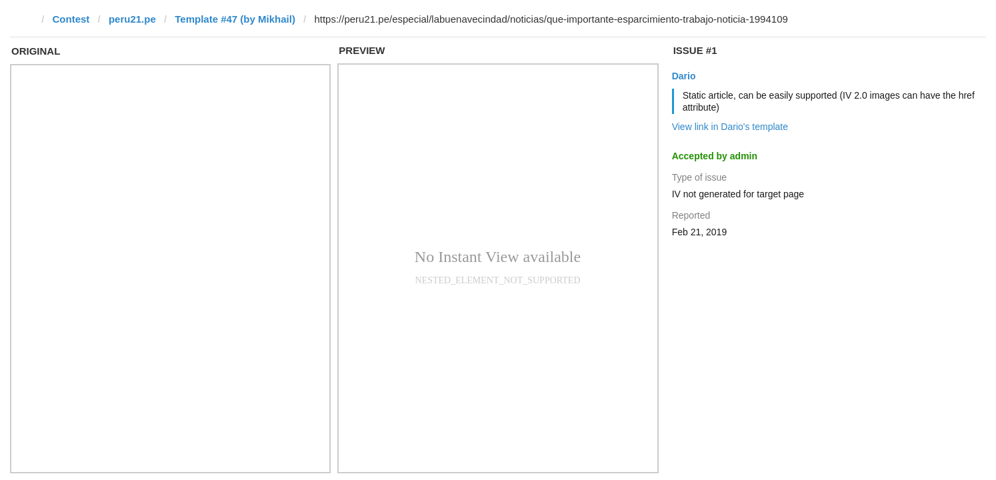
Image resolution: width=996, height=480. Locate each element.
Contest (71, 19)
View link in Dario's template (730, 126)
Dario (684, 76)
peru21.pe (132, 19)
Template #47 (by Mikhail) (235, 19)
